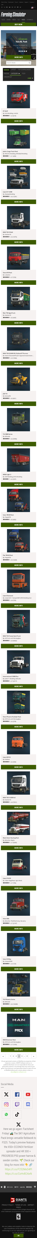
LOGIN (29, 78)
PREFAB (6, 73)
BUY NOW (18, 24)
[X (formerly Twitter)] (4, 7)
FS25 (23, 73)
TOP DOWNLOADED (24, 69)
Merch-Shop (4, 2)
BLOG (3, 19)
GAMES (9, 19)
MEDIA (14, 19)
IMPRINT (31, 1205)
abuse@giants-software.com (18, 1072)
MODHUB (6, 70)
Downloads (11, 2)
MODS (23, 19)
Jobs (2, 4)
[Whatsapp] (2, 7)
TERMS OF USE (20, 1205)
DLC (19, 19)
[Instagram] (12, 7)
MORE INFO (19, 57)
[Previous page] (34, 1056)
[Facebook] (7, 7)
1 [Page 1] (10, 1056)
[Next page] (3, 1056)
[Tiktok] (20, 7)
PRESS (18, 1207)
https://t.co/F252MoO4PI (18, 1169)
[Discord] (18, 7)
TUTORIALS (30, 19)
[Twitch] (15, 7)
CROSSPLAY (8, 77)
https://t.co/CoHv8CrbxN (18, 1173)
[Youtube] (10, 7)
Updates (21, 2)
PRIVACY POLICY (8, 1205)
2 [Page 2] (13, 1056)
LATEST (13, 69)
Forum (16, 2)
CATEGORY (14, 73)
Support (26, 2)
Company (32, 2)
